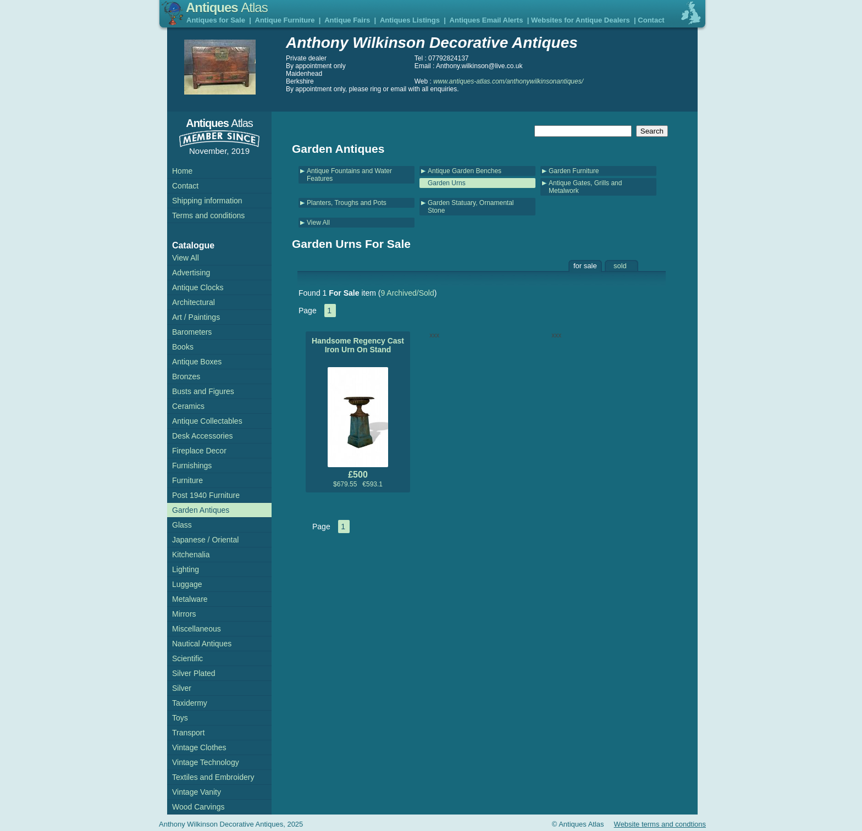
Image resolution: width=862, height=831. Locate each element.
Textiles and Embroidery (213, 777)
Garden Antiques (200, 510)
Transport (188, 732)
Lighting (185, 569)
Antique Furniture (285, 20)
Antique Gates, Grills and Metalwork (585, 187)
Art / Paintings (196, 317)
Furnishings (192, 465)
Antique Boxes (197, 361)
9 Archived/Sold (407, 293)
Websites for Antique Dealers (580, 20)
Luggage (187, 584)
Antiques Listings (410, 20)
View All (318, 222)
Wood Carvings (198, 806)
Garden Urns (447, 183)
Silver (181, 688)
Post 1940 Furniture (206, 495)
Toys (180, 717)
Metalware (190, 599)
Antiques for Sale (215, 20)
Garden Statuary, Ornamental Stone (471, 206)
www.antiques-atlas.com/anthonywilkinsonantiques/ (508, 81)
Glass (182, 524)
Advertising (191, 272)
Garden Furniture (574, 171)
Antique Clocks (197, 287)
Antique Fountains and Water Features (349, 174)
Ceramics (188, 406)
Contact (651, 20)
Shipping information (207, 200)
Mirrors (184, 614)
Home (182, 171)
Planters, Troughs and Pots (346, 203)
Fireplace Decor (199, 450)
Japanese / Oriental (205, 539)
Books (183, 346)
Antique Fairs (347, 20)
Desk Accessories (202, 435)
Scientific (187, 658)
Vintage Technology (205, 762)
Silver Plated (194, 673)
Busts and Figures (203, 391)
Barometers (192, 332)
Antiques (227, 7)
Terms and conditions (208, 215)
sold (620, 266)
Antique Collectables (207, 421)
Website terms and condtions (660, 824)
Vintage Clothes (199, 747)
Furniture (187, 480)
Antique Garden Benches (464, 171)
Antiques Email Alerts (486, 20)
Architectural (193, 302)
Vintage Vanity (196, 792)
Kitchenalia (191, 554)
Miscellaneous (196, 628)
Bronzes (186, 376)
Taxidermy (189, 703)
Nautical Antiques (201, 643)
